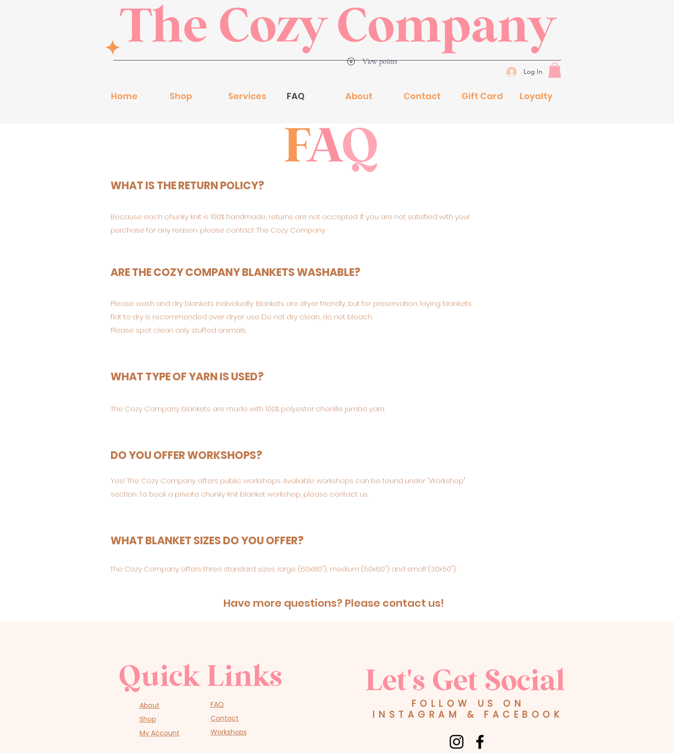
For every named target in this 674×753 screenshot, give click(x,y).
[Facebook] (480, 742)
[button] (554, 70)
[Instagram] (456, 742)
